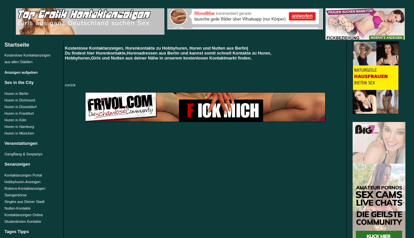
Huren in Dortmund (20, 100)
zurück (70, 85)
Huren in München (19, 133)
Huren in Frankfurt (19, 113)
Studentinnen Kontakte (23, 221)
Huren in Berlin (17, 94)
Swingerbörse (16, 195)
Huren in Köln (16, 120)
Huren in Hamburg (19, 127)
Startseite (17, 45)
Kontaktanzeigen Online (24, 215)
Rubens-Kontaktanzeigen (25, 188)
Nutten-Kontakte (18, 208)
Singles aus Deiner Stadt (25, 202)
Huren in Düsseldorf (21, 107)
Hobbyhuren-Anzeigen (23, 182)
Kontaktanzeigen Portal (23, 175)
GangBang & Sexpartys (24, 154)
